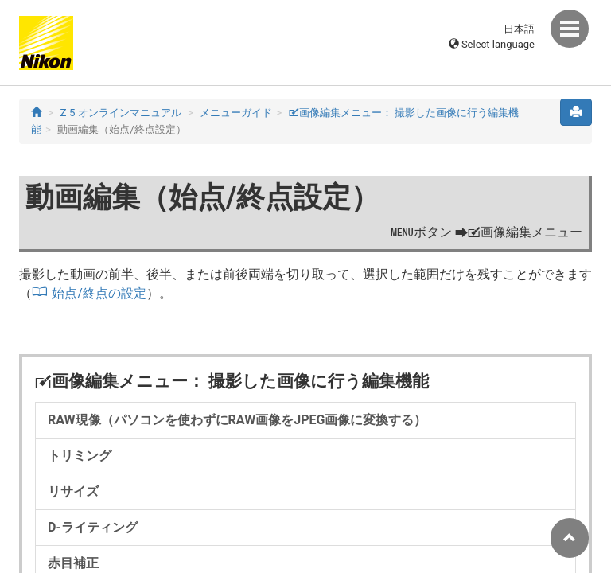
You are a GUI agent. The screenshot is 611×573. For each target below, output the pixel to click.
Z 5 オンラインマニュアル (120, 113)
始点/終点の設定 (99, 293)
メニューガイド (236, 113)
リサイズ (73, 491)
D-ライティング (93, 527)
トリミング (79, 455)
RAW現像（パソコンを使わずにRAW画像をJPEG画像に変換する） (237, 419)
